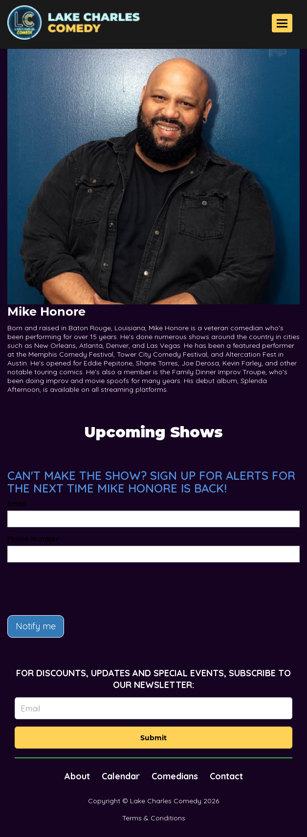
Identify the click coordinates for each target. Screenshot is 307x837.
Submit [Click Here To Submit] (153, 737)
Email (16, 503)
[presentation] (81, 589)
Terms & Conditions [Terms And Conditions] (153, 818)
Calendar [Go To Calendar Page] (121, 776)
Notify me (36, 626)
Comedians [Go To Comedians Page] (175, 776)
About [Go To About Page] (77, 776)
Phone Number (33, 539)
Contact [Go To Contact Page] (226, 776)
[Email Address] (153, 708)
